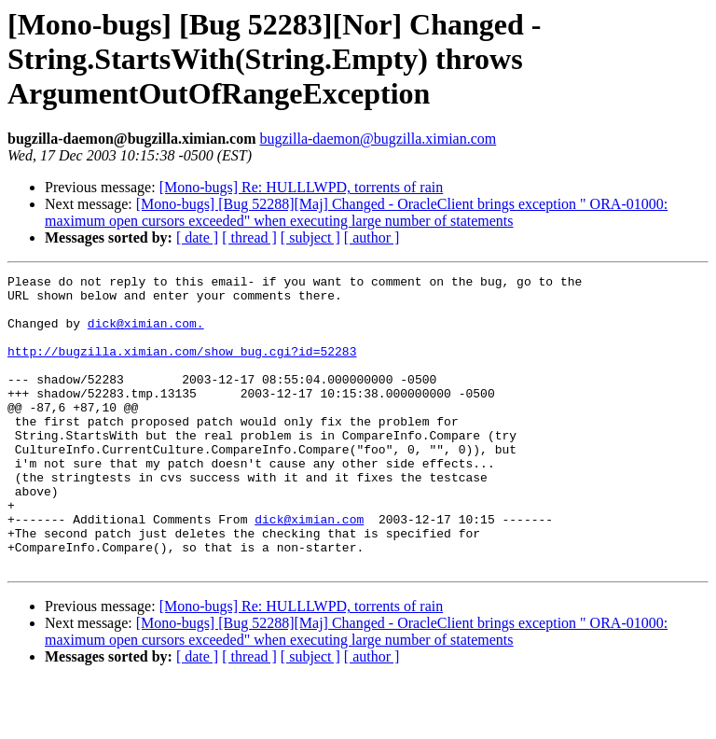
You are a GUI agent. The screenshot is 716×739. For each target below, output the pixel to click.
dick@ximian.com (309, 569)
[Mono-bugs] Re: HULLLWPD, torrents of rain (301, 187)
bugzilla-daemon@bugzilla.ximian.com (377, 138)
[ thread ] (249, 237)
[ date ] (197, 237)
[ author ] (372, 237)
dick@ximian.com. (146, 334)
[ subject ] (310, 237)
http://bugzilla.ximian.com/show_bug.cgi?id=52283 (181, 367)
